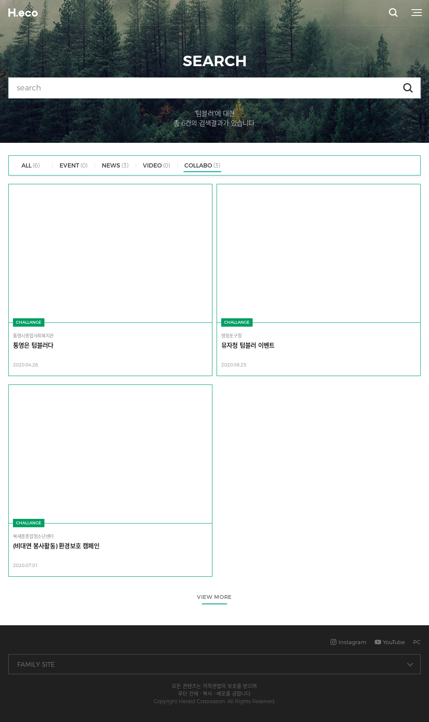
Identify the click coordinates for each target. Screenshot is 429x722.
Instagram (348, 642)
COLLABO (202, 165)
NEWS (115, 165)
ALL (30, 165)
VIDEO (156, 165)
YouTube (390, 642)
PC (417, 642)
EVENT (73, 165)
